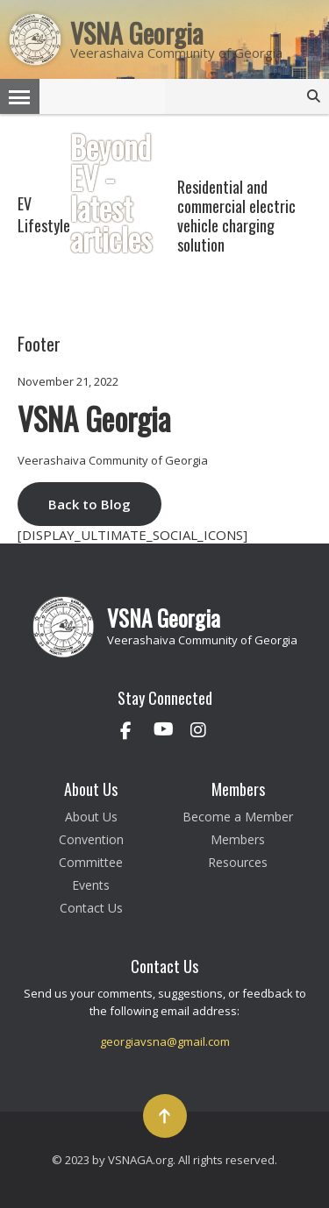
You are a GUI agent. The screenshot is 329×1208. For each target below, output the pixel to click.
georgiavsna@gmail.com (165, 1041)
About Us (91, 816)
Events (91, 885)
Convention (91, 839)
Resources (238, 862)
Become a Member (237, 816)
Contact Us (91, 907)
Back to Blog (89, 504)
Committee (91, 862)
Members (238, 839)
